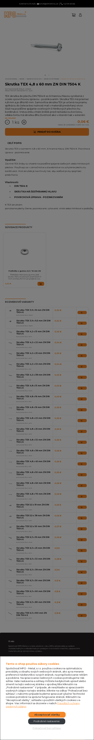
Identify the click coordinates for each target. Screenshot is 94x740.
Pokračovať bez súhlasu (47, 728)
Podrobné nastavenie (47, 721)
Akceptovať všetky (47, 714)
